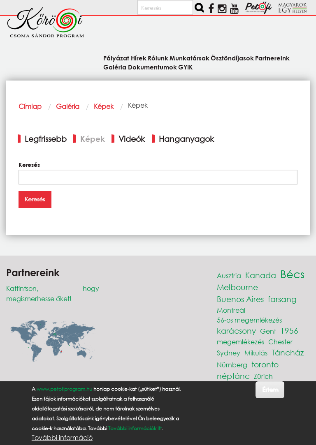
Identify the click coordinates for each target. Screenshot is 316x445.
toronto (265, 364)
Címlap (30, 106)
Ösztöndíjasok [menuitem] (232, 57)
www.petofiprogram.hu (64, 388)
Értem (270, 389)
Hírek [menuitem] (138, 57)
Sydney (228, 352)
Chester (280, 341)
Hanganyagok (186, 138)
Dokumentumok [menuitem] (152, 66)
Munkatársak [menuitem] (189, 57)
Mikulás (255, 352)
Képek (104, 106)
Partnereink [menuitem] (272, 57)
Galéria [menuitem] (114, 66)
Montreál (231, 310)
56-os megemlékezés (249, 320)
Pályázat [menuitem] (116, 57)
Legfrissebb (46, 138)
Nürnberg (232, 364)
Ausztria (229, 275)
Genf (268, 331)
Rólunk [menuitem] (158, 57)
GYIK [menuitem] (185, 66)
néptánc (233, 375)
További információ (62, 437)
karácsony (236, 330)
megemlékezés (240, 341)
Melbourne (237, 287)
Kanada (260, 275)
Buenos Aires (240, 299)
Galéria (67, 106)
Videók (131, 138)
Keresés (29, 164)
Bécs (292, 273)
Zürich (263, 376)
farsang (282, 299)
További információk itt (135, 428)
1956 (289, 330)
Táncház (288, 352)
